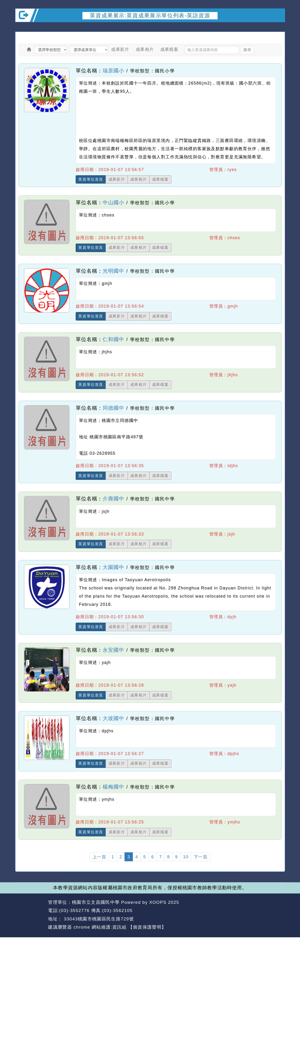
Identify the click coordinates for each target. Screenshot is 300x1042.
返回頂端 (274, 911)
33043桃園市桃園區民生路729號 (98, 918)
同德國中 (113, 407)
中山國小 (113, 202)
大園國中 (113, 567)
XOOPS (158, 902)
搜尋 (247, 50)
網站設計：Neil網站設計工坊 (30, 915)
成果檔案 (169, 49)
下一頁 (200, 856)
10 (185, 856)
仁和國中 (113, 339)
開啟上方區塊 (278, 27)
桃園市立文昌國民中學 (96, 902)
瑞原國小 (113, 70)
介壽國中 (113, 499)
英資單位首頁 (90, 179)
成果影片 (120, 49)
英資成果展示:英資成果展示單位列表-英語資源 (150, 15)
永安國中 (113, 650)
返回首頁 (247, 911)
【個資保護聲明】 (147, 927)
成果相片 (145, 49)
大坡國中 (113, 718)
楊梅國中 (113, 786)
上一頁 (99, 856)
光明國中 (113, 271)
